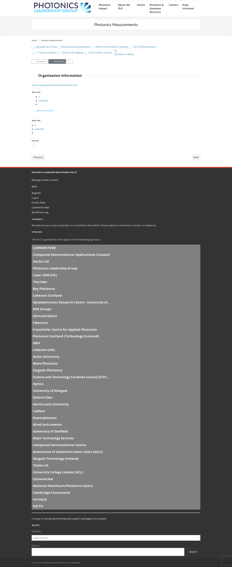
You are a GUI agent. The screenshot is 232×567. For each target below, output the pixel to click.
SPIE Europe (42, 309)
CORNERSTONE (44, 248)
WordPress (75, 563)
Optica (38, 384)
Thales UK (40, 465)
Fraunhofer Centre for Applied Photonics (65, 329)
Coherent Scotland (47, 295)
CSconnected (43, 479)
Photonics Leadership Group (55, 268)
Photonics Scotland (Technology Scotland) (66, 336)
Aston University (46, 357)
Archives (36, 531)
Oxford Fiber (43, 397)
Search (35, 545)
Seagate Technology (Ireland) (56, 458)
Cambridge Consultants (51, 493)
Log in (35, 197)
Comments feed (40, 207)
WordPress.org (40, 212)
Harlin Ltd (41, 262)
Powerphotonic (45, 418)
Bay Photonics (44, 289)
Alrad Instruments (47, 425)
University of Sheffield (50, 431)
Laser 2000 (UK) (45, 275)
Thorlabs (40, 282)
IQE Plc (38, 506)
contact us (150, 225)
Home (34, 40)
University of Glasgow (50, 391)
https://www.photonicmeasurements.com (54, 85)
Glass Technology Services (53, 438)
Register (36, 193)
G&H (36, 343)
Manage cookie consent (45, 180)
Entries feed (38, 202)
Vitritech (40, 499)
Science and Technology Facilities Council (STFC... (71, 377)
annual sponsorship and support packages (68, 518)
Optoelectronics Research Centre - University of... (71, 302)
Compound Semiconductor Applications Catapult (71, 255)
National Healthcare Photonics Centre (63, 486)
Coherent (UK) (44, 350)
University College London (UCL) (58, 472)
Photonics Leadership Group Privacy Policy (54, 172)
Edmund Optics (45, 316)
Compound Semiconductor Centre (59, 445)
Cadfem (39, 411)
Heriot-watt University (51, 404)
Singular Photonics (48, 370)
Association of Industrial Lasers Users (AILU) (68, 452)
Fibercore (40, 323)
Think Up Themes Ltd (51, 563)
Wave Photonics (45, 363)
